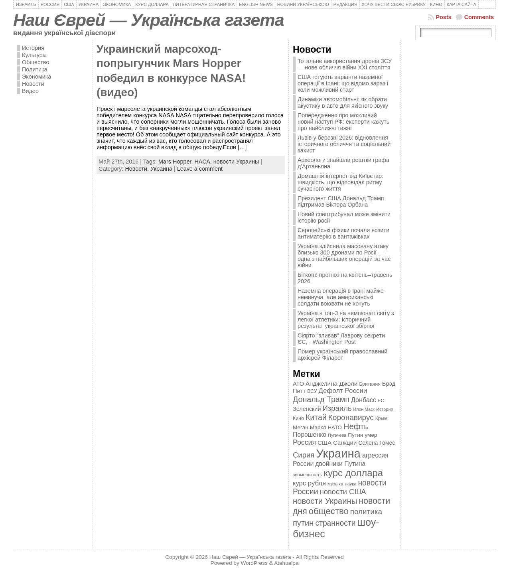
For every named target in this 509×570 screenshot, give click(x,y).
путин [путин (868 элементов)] (303, 523)
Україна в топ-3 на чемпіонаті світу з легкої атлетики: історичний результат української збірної (346, 319)
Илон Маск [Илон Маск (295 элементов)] (364, 409)
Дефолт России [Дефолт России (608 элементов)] (343, 390)
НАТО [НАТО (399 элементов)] (335, 427)
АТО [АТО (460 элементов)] (298, 384)
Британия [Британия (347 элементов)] (369, 384)
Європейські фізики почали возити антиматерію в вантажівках (343, 233)
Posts (443, 17)
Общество (35, 62)
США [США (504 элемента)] (324, 442)
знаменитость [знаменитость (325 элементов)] (307, 474)
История (33, 48)
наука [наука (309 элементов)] (351, 483)
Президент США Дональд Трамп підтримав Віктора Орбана (341, 201)
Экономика (36, 76)
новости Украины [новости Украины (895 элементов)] (325, 501)
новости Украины (236, 161)
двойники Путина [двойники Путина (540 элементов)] (340, 463)
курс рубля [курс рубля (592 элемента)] (309, 483)
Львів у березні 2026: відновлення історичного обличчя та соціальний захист (344, 144)
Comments (479, 17)
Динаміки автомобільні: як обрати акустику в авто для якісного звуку (343, 102)
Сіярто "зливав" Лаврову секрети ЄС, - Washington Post (341, 338)
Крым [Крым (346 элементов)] (381, 418)
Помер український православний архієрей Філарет (342, 354)
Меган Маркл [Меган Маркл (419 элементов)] (309, 427)
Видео (30, 91)
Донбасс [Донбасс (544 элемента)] (363, 399)
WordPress (254, 563)
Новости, (137, 169)
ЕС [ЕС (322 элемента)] (381, 400)
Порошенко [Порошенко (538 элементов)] (309, 434)
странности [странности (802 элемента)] (335, 523)
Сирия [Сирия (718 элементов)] (303, 455)
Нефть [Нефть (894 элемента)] (355, 426)
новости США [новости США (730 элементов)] (343, 491)
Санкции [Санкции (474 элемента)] (345, 443)
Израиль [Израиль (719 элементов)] (336, 408)
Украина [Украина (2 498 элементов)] (338, 453)
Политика (34, 69)
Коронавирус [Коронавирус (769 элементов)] (351, 417)
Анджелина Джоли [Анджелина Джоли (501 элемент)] (331, 383)
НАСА (202, 161)
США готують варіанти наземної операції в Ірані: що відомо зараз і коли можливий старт (343, 83)
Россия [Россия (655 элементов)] (304, 442)
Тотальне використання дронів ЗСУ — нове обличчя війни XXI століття (345, 64)
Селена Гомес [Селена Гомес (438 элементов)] (376, 443)
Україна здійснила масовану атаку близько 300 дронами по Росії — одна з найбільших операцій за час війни (344, 255)
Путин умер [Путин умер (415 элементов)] (362, 435)
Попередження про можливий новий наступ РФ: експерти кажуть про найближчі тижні (343, 121)
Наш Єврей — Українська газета (148, 20)
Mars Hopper (174, 161)
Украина (161, 169)
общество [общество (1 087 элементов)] (329, 511)
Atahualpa (286, 563)
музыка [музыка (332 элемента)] (335, 483)
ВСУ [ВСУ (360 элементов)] (312, 391)
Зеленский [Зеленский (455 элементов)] (307, 409)
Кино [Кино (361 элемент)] (298, 418)
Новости (33, 84)
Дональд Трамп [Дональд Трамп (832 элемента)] (321, 399)
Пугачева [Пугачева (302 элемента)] (337, 435)
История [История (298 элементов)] (384, 409)
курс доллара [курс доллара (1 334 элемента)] (353, 472)
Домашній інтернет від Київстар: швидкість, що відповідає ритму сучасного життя (340, 182)
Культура (34, 55)
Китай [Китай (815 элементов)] (316, 417)
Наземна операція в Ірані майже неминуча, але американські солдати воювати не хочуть (341, 297)
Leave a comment (200, 169)
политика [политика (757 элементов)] (366, 511)
